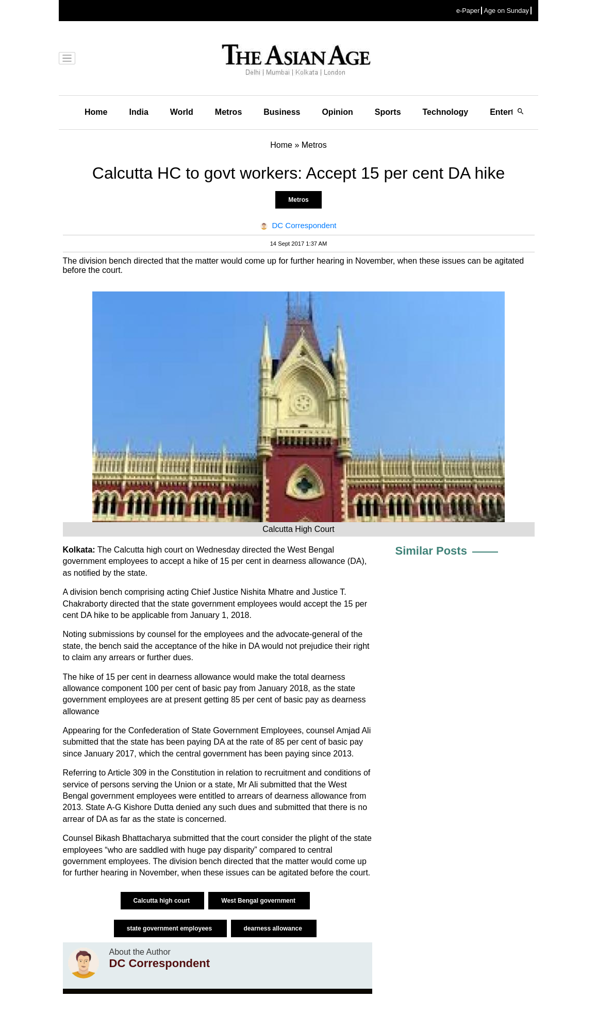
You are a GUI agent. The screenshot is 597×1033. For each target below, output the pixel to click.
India (138, 112)
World (181, 112)
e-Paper (468, 10)
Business (281, 112)
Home (96, 112)
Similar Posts (431, 550)
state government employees (170, 928)
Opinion (337, 112)
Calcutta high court (163, 900)
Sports (388, 112)
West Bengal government (259, 900)
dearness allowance (274, 928)
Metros (228, 112)
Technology (446, 112)
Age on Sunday (506, 10)
